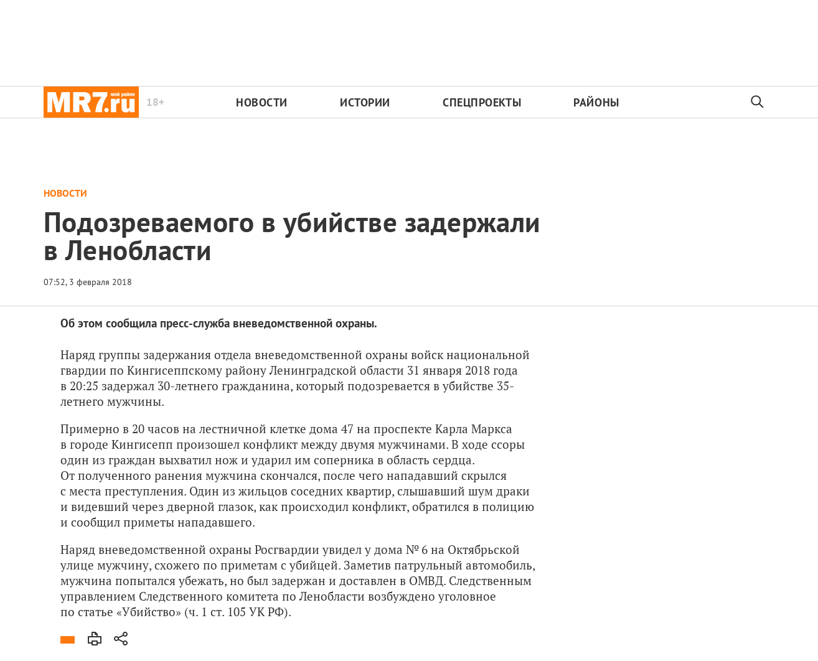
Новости (262, 102)
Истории (365, 102)
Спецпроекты (482, 102)
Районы (596, 102)
